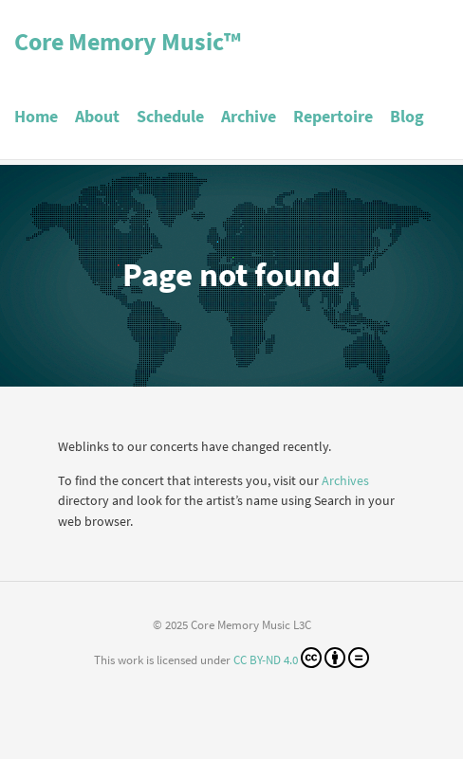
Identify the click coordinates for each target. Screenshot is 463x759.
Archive (248, 116)
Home (36, 116)
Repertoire (333, 116)
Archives (345, 480)
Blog (407, 116)
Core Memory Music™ (127, 41)
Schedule (170, 116)
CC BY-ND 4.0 (301, 657)
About (97, 116)
